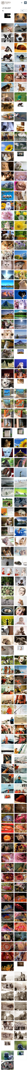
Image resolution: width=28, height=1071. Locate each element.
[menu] (25, 2)
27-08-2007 (6, 8)
